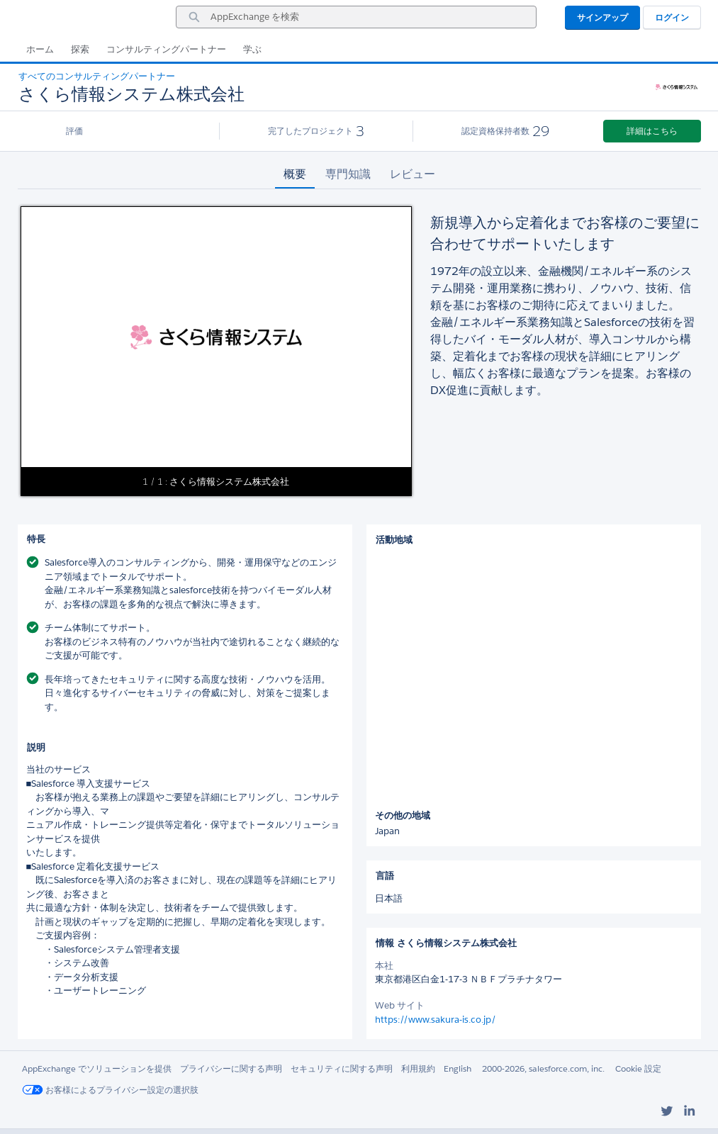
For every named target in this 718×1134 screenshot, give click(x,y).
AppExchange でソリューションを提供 (97, 1068)
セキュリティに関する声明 (342, 1068)
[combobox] (356, 17)
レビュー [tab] (412, 174)
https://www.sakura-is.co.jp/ (435, 1020)
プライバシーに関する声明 (231, 1068)
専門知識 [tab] (348, 174)
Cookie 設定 (638, 1068)
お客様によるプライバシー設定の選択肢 (110, 1090)
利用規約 (418, 1068)
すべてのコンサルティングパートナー (96, 76)
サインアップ (602, 17)
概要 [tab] (295, 174)
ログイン (672, 17)
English (457, 1068)
